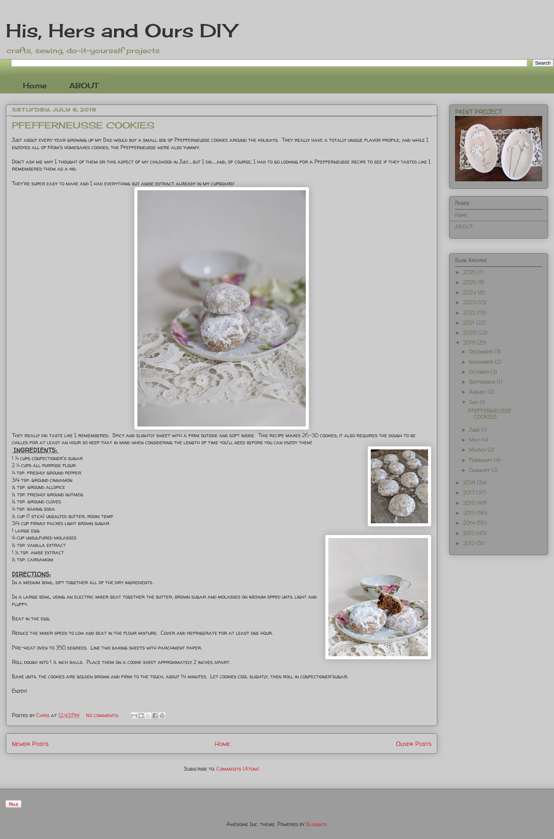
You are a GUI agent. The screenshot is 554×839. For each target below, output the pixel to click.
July (474, 401)
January (480, 469)
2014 (469, 522)
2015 (469, 512)
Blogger (316, 824)
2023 (470, 302)
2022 (470, 312)
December (481, 351)
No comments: (103, 715)
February (481, 459)
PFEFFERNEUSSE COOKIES (83, 125)
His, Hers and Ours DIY (121, 30)
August (478, 391)
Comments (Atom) (237, 768)
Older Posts (413, 743)
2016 (470, 502)
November (482, 361)
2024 (470, 292)
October (479, 371)
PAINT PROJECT (478, 112)
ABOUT (83, 85)
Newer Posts (30, 743)
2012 (469, 543)
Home (35, 85)
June (475, 429)
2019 (469, 342)
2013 (469, 533)
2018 (470, 482)
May (475, 439)
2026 (470, 271)
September (483, 381)
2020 (470, 332)
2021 (469, 322)
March (478, 449)
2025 (470, 282)
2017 (469, 492)
